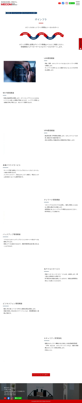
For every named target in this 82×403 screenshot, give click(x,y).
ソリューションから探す (29, 13)
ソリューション (17, 13)
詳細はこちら (48, 350)
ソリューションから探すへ (41, 374)
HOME (8, 13)
